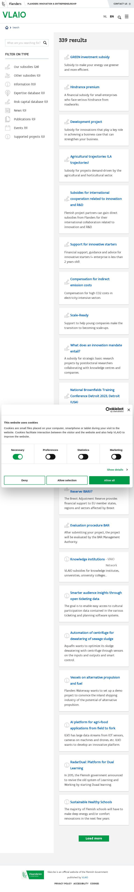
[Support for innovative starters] (94, 255)
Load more (94, 850)
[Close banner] (129, 410)
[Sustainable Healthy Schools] (94, 821)
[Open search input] (119, 16)
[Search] (27, 42)
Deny (24, 480)
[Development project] (94, 131)
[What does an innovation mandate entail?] (94, 361)
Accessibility (80, 883)
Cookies (94, 883)
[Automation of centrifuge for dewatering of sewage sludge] (94, 651)
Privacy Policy (63, 883)
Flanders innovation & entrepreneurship (52, 3)
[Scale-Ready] (94, 324)
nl (105, 16)
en (112, 16)
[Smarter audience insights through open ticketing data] (94, 609)
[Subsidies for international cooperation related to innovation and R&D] (94, 211)
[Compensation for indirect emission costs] (94, 290)
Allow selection (66, 480)
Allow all (109, 480)
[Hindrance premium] (94, 96)
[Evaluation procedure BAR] (94, 537)
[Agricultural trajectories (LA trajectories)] (94, 166)
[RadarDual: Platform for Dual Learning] (94, 784)
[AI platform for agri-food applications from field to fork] (94, 741)
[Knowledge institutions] (94, 572)
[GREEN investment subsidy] (94, 63)
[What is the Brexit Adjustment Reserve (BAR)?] (94, 500)
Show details (115, 469)
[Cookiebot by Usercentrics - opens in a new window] (108, 409)
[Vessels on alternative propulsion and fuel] (94, 696)
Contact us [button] (120, 2)
